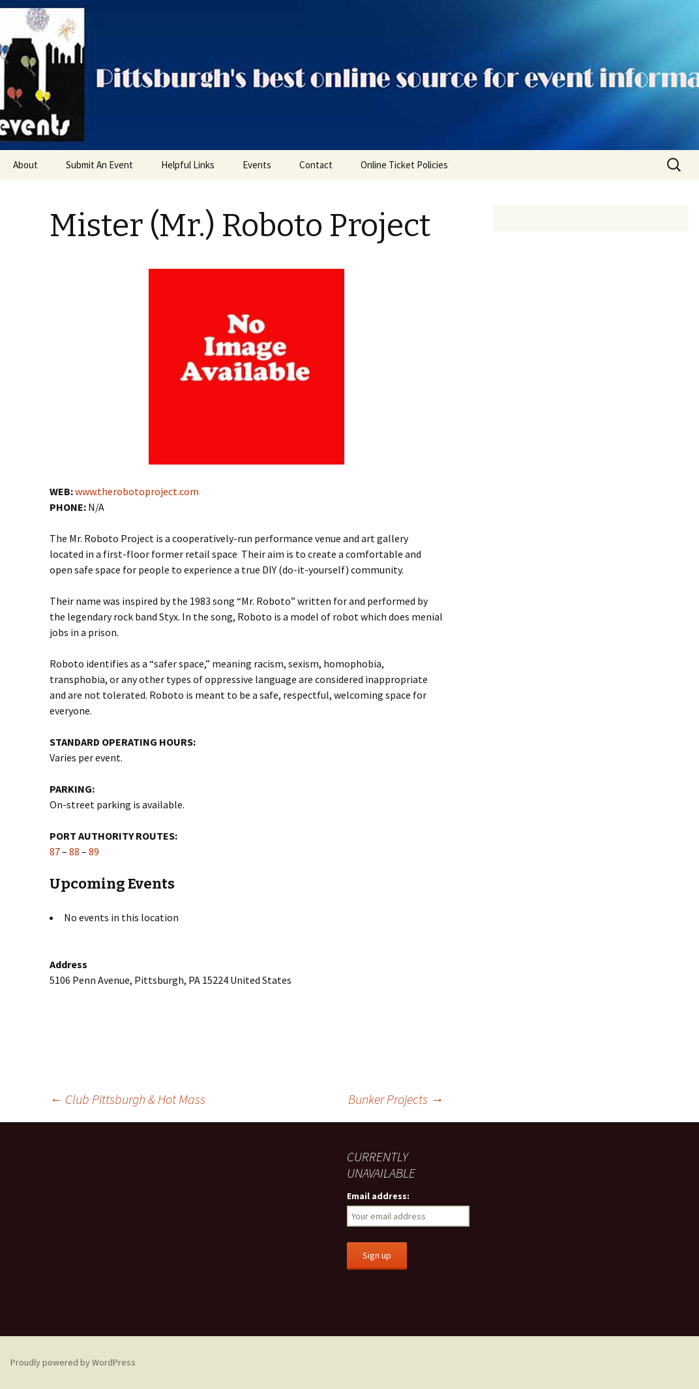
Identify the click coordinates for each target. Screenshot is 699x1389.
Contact (316, 165)
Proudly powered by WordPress (73, 1362)
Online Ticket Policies (404, 165)
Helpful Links (188, 165)
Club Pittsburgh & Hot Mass (127, 1099)
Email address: (378, 1196)
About (25, 165)
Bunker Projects (395, 1099)
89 (94, 851)
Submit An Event (99, 165)
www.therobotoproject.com (137, 491)
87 (55, 851)
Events (257, 165)
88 (74, 851)
